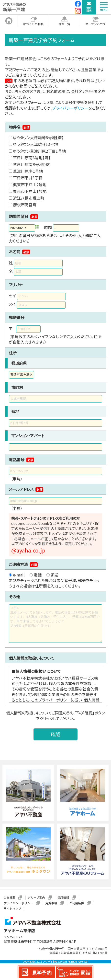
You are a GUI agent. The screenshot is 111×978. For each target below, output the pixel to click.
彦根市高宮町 (24, 204)
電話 (38, 575)
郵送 (54, 575)
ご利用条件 (76, 903)
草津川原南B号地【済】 (32, 164)
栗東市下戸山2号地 (29, 184)
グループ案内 (36, 897)
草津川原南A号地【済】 (31, 158)
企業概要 (9, 897)
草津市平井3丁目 (28, 178)
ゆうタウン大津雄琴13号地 (35, 144)
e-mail (19, 575)
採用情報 (63, 897)
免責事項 (51, 903)
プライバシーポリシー (70, 108)
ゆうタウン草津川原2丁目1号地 (39, 151)
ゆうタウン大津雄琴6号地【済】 (38, 137)
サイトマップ (12, 908)
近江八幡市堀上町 (28, 198)
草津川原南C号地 (28, 171)
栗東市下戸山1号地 (29, 191)
